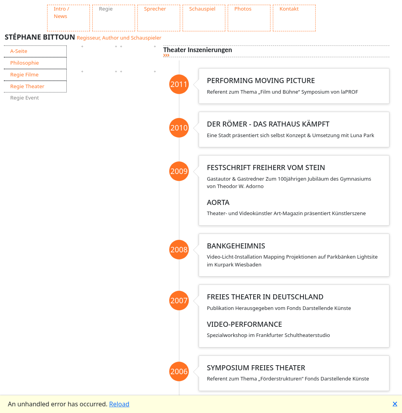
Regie (106, 8)
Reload (119, 404)
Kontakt (289, 8)
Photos (243, 8)
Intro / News (61, 12)
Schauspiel (202, 8)
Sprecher (155, 8)
